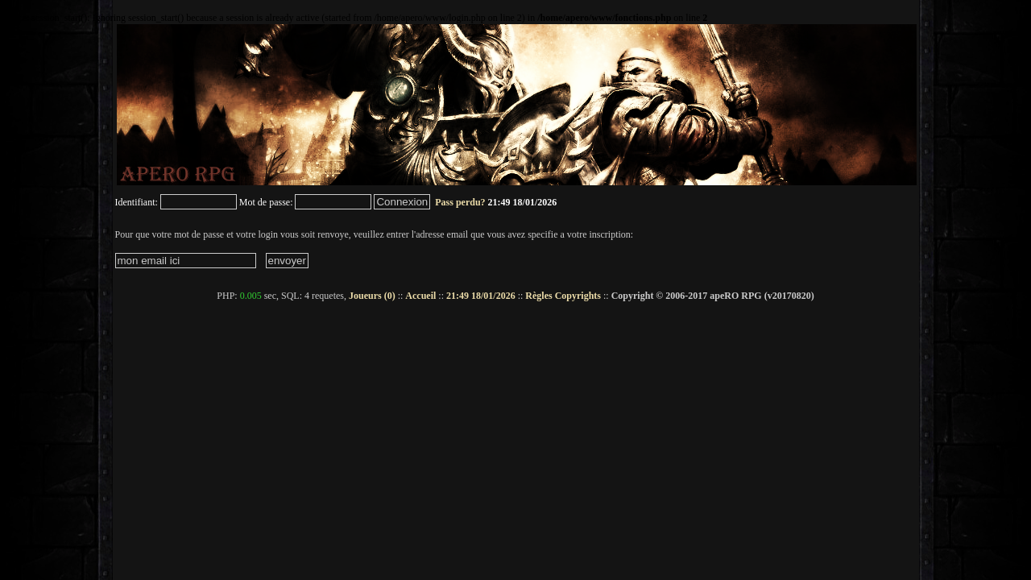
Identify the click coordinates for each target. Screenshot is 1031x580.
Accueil (420, 295)
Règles (538, 295)
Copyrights (578, 295)
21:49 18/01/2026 (481, 295)
